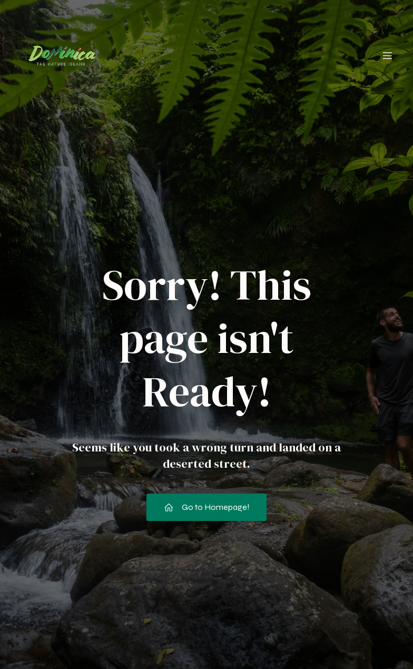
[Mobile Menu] (387, 55)
